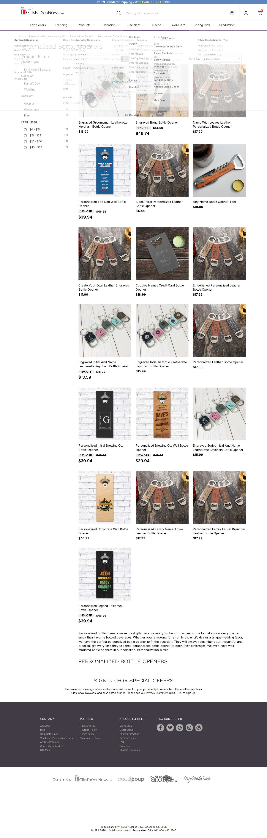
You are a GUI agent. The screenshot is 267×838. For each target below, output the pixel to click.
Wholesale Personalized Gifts (56, 738)
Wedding (46, 89)
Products (84, 25)
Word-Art (178, 25)
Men (46, 115)
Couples (46, 103)
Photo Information (129, 734)
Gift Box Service (128, 738)
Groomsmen (46, 109)
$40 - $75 (36, 147)
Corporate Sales (49, 734)
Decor (156, 25)
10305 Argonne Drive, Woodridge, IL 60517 (144, 826)
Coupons (125, 746)
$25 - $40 (36, 141)
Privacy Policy (87, 726)
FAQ (122, 742)
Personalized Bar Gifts (82, 36)
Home (22, 36)
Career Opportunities (51, 746)
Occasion (109, 25)
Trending (61, 25)
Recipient (133, 25)
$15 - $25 (35, 135)
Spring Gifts (202, 25)
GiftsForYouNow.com (120, 830)
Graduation (227, 25)
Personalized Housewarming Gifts (48, 36)
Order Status (126, 730)
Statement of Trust (90, 738)
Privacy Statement (157, 692)
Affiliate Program (49, 742)
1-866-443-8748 (166, 830)
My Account (126, 726)
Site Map (45, 750)
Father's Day (46, 83)
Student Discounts (130, 750)
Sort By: (194, 58)
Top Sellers (38, 25)
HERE (179, 692)
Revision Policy (88, 730)
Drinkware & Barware (46, 69)
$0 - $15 (35, 129)
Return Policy (87, 734)
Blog (42, 730)
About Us (45, 726)
